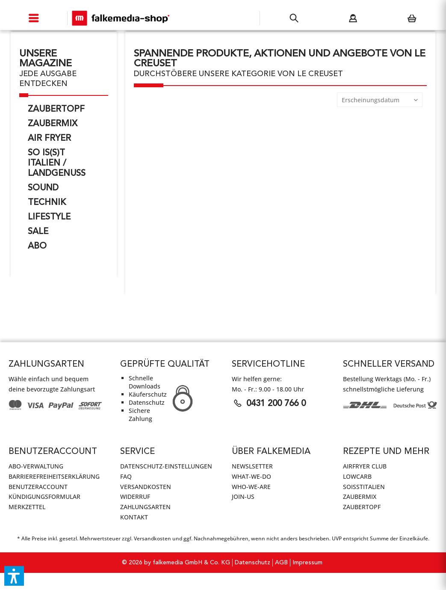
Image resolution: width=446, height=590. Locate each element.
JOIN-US (243, 496)
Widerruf (135, 496)
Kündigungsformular (44, 496)
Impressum (307, 563)
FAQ (126, 476)
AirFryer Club (365, 466)
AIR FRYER (49, 138)
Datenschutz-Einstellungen (166, 466)
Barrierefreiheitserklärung (54, 476)
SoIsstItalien (364, 487)
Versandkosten (145, 487)
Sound (43, 188)
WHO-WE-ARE (251, 487)
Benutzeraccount (38, 487)
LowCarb (357, 476)
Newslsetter (252, 466)
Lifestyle (49, 217)
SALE (38, 232)
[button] (14, 576)
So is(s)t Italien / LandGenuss (57, 163)
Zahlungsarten (145, 507)
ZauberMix (52, 124)
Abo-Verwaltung (36, 466)
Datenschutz (252, 563)
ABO (37, 246)
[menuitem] (34, 18)
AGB (281, 563)
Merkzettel (27, 507)
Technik (47, 203)
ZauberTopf (56, 109)
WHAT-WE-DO (251, 476)
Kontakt (134, 517)
